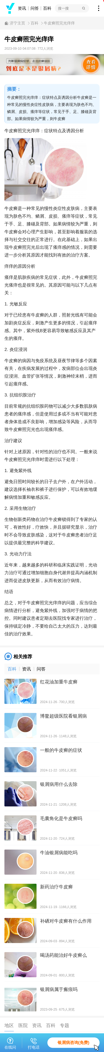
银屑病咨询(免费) (79, 1044)
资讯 (22, 8)
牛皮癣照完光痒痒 (59, 23)
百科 (47, 8)
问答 (35, 8)
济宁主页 (17, 23)
